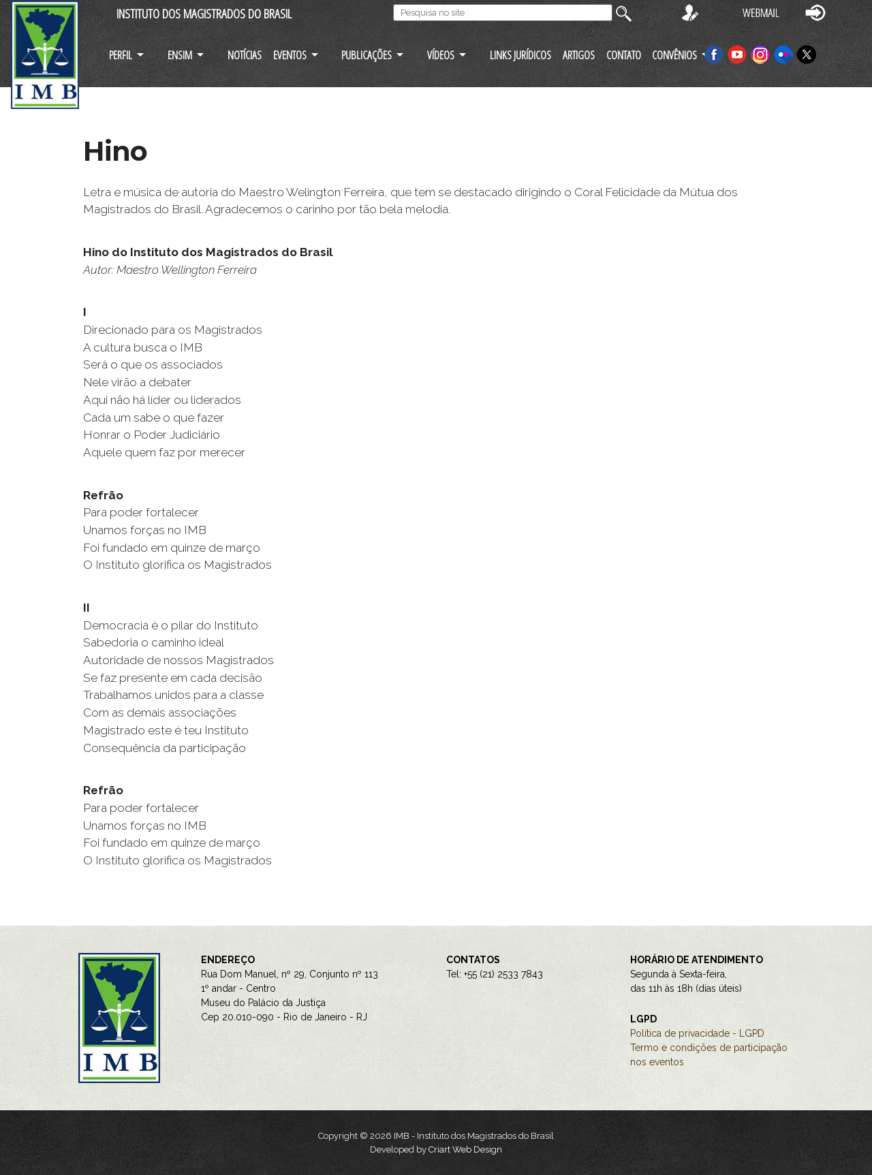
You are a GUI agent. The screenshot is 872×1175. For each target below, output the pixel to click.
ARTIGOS (579, 55)
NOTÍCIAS (245, 55)
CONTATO (623, 55)
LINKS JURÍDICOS (520, 55)
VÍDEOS (440, 55)
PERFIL (120, 55)
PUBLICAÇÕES (366, 55)
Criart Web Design (465, 1149)
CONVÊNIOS (674, 55)
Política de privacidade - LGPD (697, 1033)
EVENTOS (290, 55)
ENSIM (180, 55)
